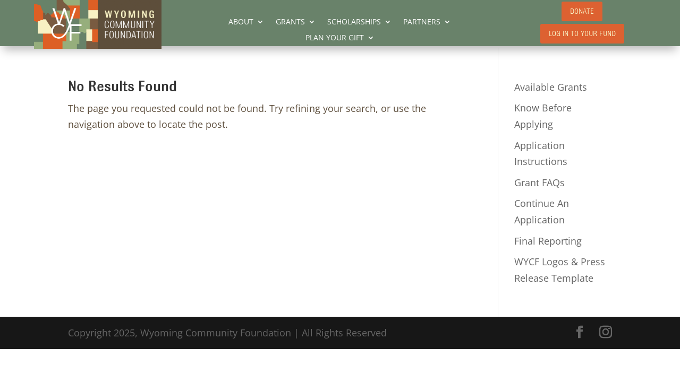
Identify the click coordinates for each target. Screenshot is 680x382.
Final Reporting (548, 241)
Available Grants (550, 87)
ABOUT (240, 22)
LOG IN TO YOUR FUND (582, 33)
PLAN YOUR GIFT (334, 38)
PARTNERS (421, 22)
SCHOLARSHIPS (354, 22)
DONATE (582, 11)
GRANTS (290, 22)
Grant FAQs (539, 182)
